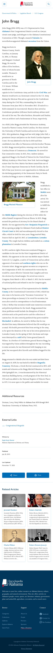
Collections (5, 617)
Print (36, 475)
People (23, 617)
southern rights (29, 263)
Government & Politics (9, 13)
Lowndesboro (33, 238)
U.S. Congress (39, 13)
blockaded (6, 321)
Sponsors (23, 624)
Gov (27, 225)
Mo (11, 215)
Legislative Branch (25, 13)
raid (19, 337)
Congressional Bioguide (15, 425)
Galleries (5, 620)
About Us (24, 613)
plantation (6, 244)
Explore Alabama (7, 624)
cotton (46, 241)
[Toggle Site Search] (48, 4)
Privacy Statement (26, 649)
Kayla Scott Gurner (8, 440)
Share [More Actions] (13, 475)
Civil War (43, 92)
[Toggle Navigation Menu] (4, 4)
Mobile (43, 192)
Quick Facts (5, 628)
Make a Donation (26, 628)
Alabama (5, 31)
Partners (23, 620)
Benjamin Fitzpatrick (38, 225)
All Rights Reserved (38, 645)
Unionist (35, 38)
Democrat (32, 150)
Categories (5, 613)
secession (32, 41)
